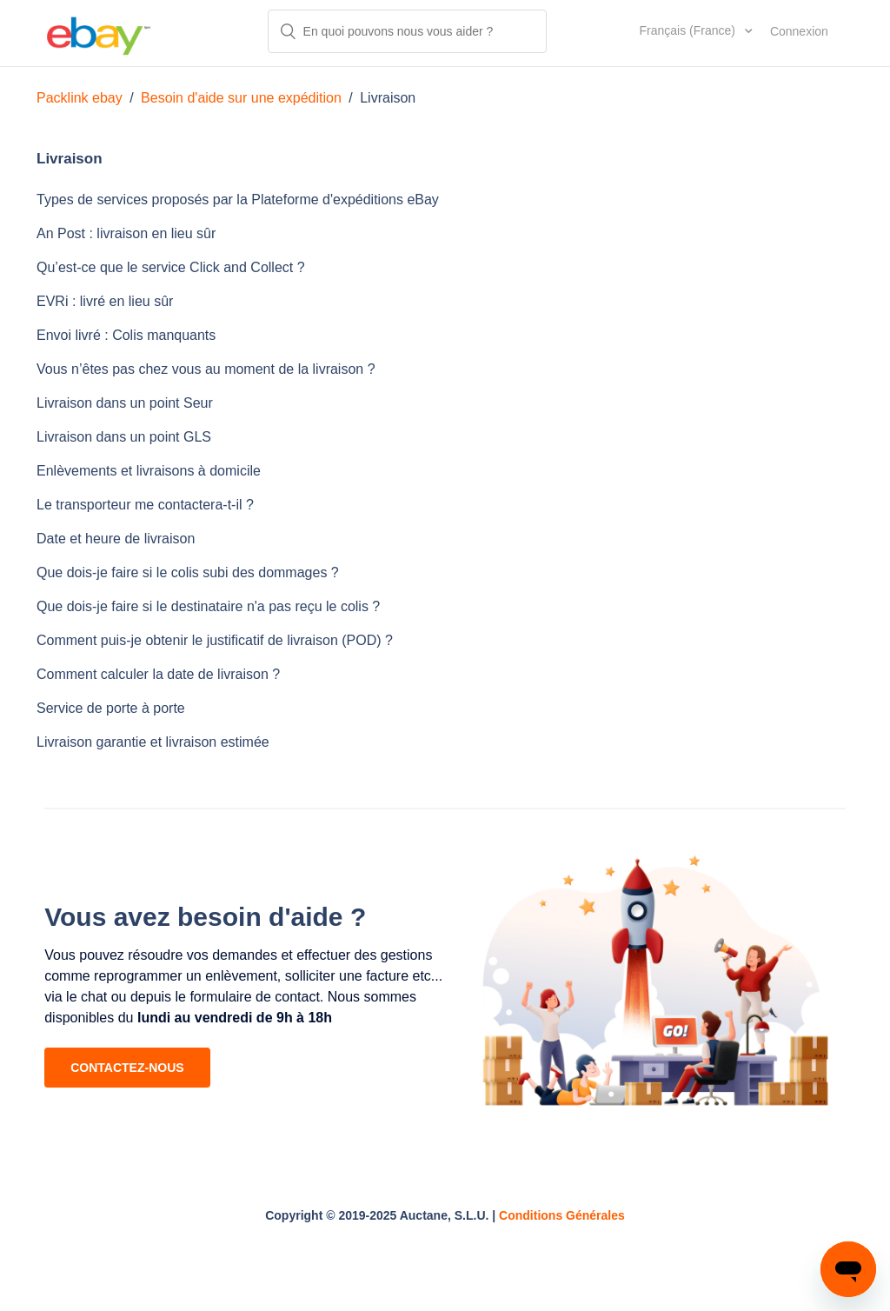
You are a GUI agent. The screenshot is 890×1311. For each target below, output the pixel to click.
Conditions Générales (562, 1215)
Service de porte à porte (111, 708)
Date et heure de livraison (116, 538)
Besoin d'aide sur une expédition (241, 97)
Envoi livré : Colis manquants (126, 335)
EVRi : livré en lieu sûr (105, 301)
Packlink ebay (80, 97)
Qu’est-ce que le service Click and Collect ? (171, 267)
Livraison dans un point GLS (124, 436)
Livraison (387, 97)
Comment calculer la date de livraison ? (158, 674)
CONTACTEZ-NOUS (126, 1068)
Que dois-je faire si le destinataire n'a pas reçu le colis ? (208, 606)
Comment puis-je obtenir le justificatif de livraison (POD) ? (215, 640)
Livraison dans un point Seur (125, 403)
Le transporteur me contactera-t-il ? (145, 504)
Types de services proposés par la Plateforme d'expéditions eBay (238, 199)
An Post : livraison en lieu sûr (126, 233)
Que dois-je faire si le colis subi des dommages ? (188, 572)
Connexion (799, 31)
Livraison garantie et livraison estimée (153, 742)
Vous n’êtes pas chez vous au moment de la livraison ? (206, 369)
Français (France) (689, 30)
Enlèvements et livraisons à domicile (149, 470)
